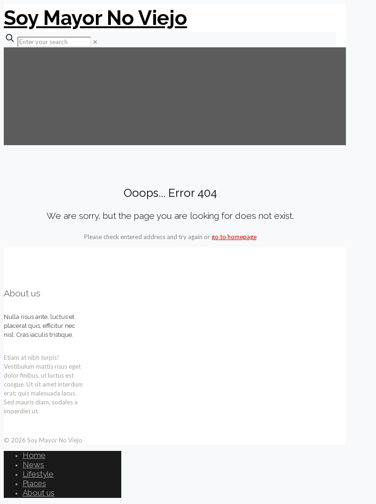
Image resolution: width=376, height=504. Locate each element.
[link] (95, 42)
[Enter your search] (54, 42)
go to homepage (234, 236)
